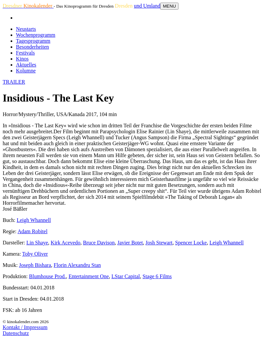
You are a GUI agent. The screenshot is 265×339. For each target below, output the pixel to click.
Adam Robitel (32, 231)
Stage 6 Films (157, 276)
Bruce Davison (99, 242)
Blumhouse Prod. (47, 276)
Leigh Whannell (34, 220)
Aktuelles (26, 64)
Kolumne (26, 70)
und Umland (147, 6)
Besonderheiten (32, 47)
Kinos (22, 59)
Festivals (25, 53)
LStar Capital (125, 276)
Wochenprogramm (35, 35)
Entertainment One (89, 276)
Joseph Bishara (35, 265)
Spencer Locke (191, 242)
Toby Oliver (35, 254)
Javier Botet (130, 242)
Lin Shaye (37, 242)
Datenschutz (16, 333)
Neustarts (26, 29)
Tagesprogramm (33, 41)
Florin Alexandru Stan (77, 265)
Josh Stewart (159, 242)
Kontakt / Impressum (25, 327)
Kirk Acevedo (65, 242)
